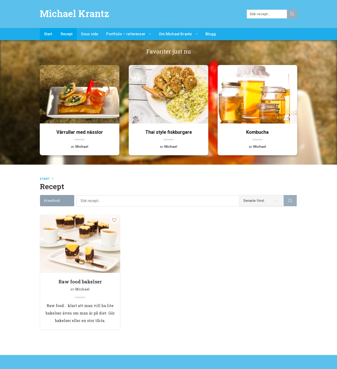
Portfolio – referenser (125, 34)
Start (48, 34)
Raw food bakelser (80, 282)
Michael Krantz (74, 13)
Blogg (210, 34)
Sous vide (89, 34)
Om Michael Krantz (175, 34)
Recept (67, 34)
